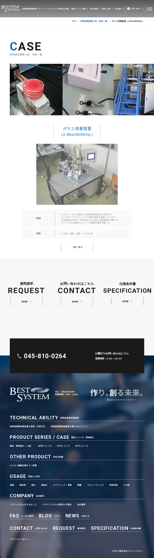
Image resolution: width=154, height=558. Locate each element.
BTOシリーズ (81, 446)
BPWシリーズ (44, 446)
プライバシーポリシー (20, 539)
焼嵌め (44, 485)
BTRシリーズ (63, 446)
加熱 (12, 485)
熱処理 (23, 485)
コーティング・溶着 (62, 485)
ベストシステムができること (23, 504)
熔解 (79, 485)
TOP (74, 21)
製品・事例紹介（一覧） (21, 446)
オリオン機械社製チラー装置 (23, 465)
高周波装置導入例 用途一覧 (93, 21)
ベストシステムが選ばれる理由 (58, 9)
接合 (33, 485)
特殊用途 (113, 485)
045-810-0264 (45, 356)
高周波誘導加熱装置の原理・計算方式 (27, 426)
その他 (126, 485)
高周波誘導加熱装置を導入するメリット (69, 426)
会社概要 (81, 504)
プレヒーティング (95, 485)
